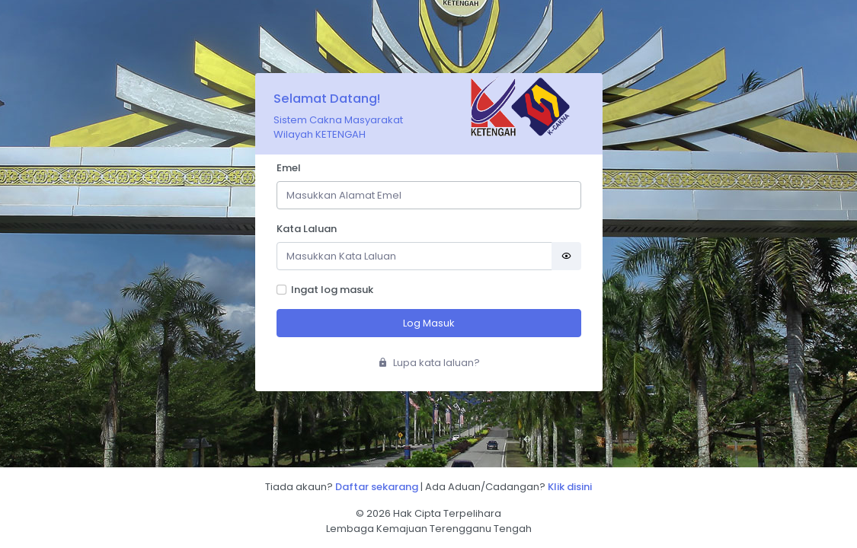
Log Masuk (429, 323)
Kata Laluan (307, 228)
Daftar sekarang (376, 487)
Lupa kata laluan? (429, 362)
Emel (289, 168)
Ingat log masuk (332, 289)
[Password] (414, 256)
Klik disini (570, 487)
